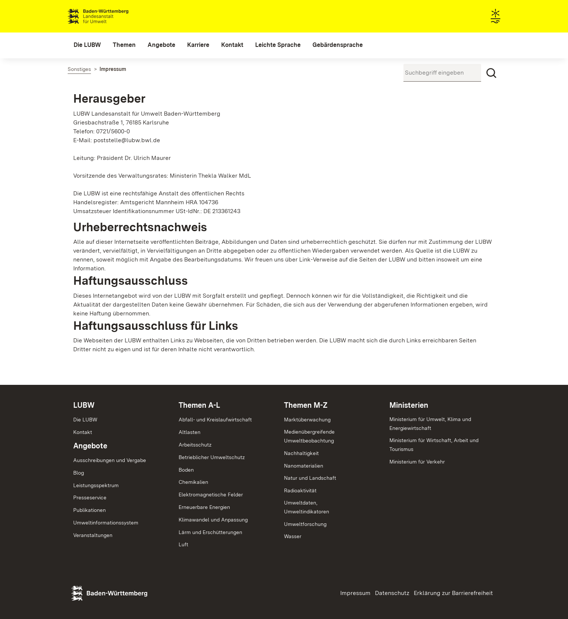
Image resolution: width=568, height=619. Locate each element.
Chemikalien (193, 482)
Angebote (90, 445)
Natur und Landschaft (310, 478)
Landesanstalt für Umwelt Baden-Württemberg (111, 16)
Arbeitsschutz (195, 445)
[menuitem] (87, 45)
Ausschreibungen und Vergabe (109, 460)
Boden (186, 470)
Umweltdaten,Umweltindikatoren (306, 507)
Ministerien (408, 405)
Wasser (292, 536)
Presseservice (89, 497)
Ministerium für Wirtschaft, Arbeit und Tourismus (434, 444)
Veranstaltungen (92, 535)
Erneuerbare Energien (204, 507)
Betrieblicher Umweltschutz (212, 457)
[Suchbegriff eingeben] (442, 73)
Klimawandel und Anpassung (213, 520)
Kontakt (82, 432)
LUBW (84, 405)
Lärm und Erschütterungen (210, 532)
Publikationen (89, 510)
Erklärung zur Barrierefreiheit (453, 592)
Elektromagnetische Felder (211, 494)
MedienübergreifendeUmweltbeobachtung (309, 436)
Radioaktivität (300, 490)
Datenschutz (392, 592)
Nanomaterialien (303, 466)
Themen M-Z (306, 405)
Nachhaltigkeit (301, 453)
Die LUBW (85, 420)
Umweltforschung (305, 524)
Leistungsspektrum (96, 485)
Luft (183, 544)
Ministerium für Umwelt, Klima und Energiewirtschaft (430, 423)
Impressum (355, 592)
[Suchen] (491, 73)
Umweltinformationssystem (105, 523)
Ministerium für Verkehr (417, 462)
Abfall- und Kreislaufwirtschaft (215, 420)
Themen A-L (199, 405)
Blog (78, 473)
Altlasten (189, 432)
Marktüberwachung (307, 420)
